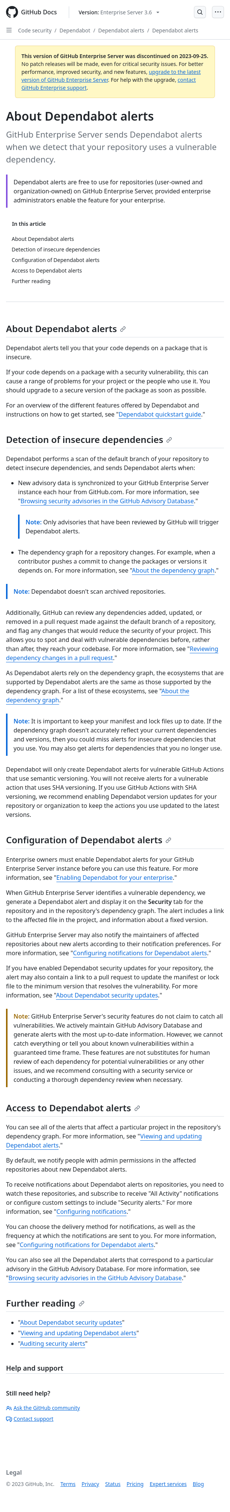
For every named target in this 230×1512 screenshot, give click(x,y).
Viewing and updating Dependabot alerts (78, 1333)
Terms (68, 1483)
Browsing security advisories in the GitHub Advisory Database (107, 501)
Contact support (29, 1418)
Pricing (135, 1483)
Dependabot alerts (121, 30)
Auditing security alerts (52, 1343)
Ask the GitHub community (43, 1407)
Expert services (168, 1483)
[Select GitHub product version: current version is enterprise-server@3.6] (119, 12)
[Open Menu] (218, 12)
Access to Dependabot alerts (73, 1107)
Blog (198, 1483)
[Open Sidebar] (9, 30)
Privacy (90, 1483)
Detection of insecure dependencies (89, 439)
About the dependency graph (173, 570)
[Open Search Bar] (200, 12)
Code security (34, 30)
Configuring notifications (91, 1211)
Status (113, 1483)
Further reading (45, 1303)
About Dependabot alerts (66, 328)
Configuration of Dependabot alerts (88, 839)
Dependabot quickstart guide (160, 414)
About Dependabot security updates (107, 995)
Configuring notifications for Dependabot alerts (140, 953)
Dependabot (74, 30)
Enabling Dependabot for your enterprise (114, 877)
